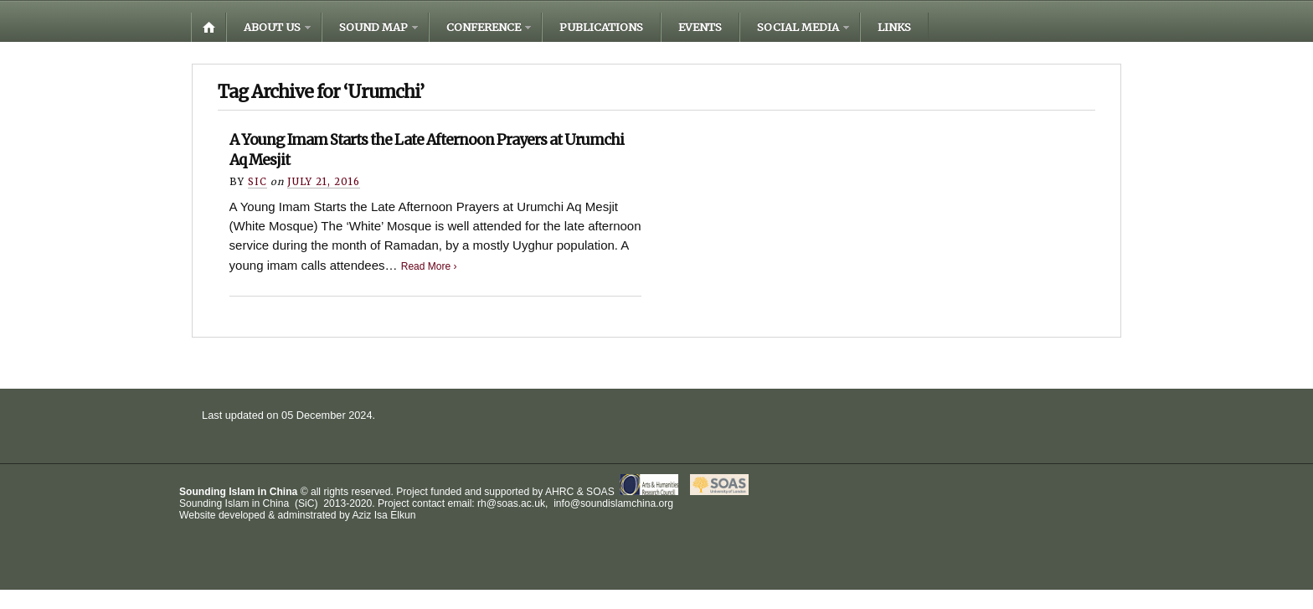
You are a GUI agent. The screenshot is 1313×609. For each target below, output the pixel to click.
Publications (601, 27)
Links (894, 27)
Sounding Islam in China (238, 492)
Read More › (429, 266)
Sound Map (373, 27)
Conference (483, 27)
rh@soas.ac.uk (511, 503)
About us (272, 27)
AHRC (559, 492)
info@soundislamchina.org (612, 503)
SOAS (600, 492)
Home (208, 27)
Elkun (402, 515)
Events (700, 27)
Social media (798, 27)
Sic (257, 182)
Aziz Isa (369, 515)
